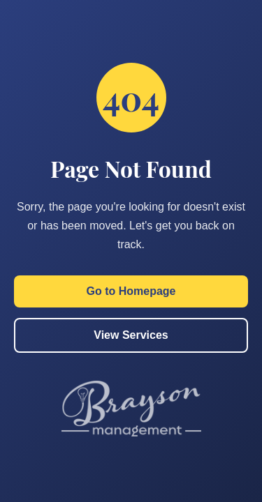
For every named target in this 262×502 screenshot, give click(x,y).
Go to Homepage (130, 291)
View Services (131, 335)
